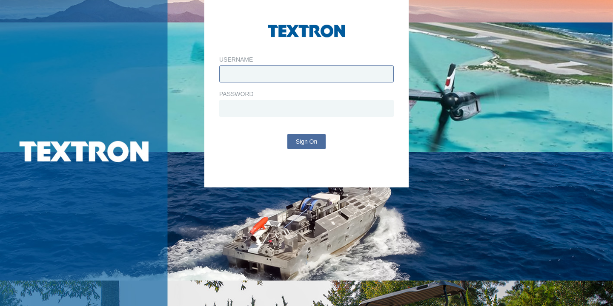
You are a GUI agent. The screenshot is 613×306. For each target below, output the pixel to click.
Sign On (307, 162)
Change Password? (306, 191)
